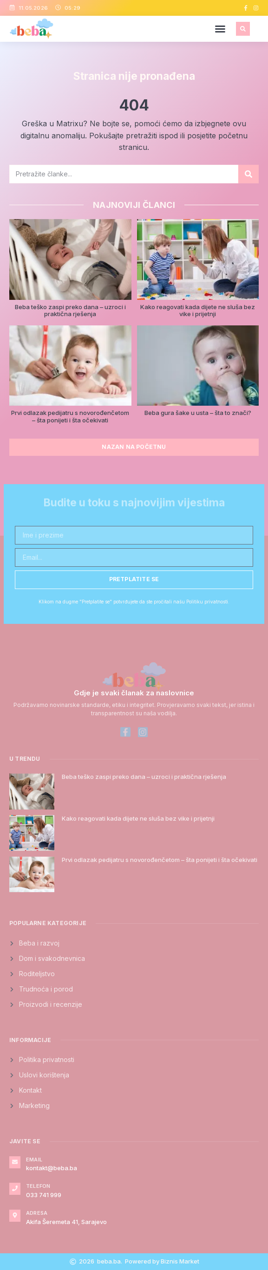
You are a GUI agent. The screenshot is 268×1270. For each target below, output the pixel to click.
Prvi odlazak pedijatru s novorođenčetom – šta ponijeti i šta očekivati (70, 416)
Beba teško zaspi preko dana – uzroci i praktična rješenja (70, 310)
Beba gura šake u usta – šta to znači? (197, 412)
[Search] (248, 174)
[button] (220, 28)
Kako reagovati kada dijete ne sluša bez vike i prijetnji (197, 310)
